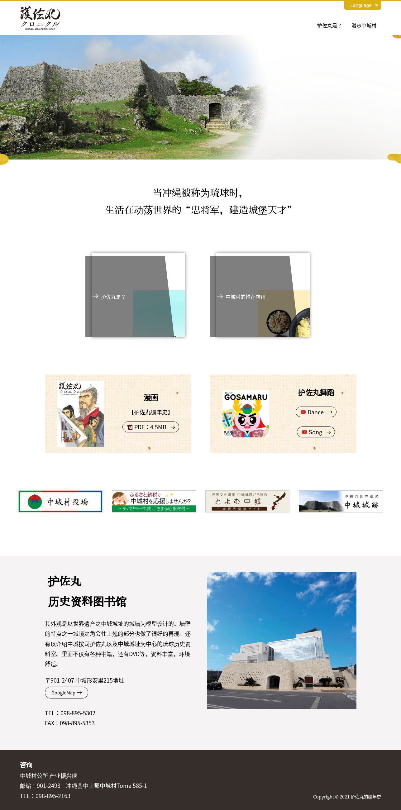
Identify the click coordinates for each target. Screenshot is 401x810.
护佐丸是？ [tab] (329, 25)
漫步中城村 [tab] (363, 25)
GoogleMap (63, 692)
